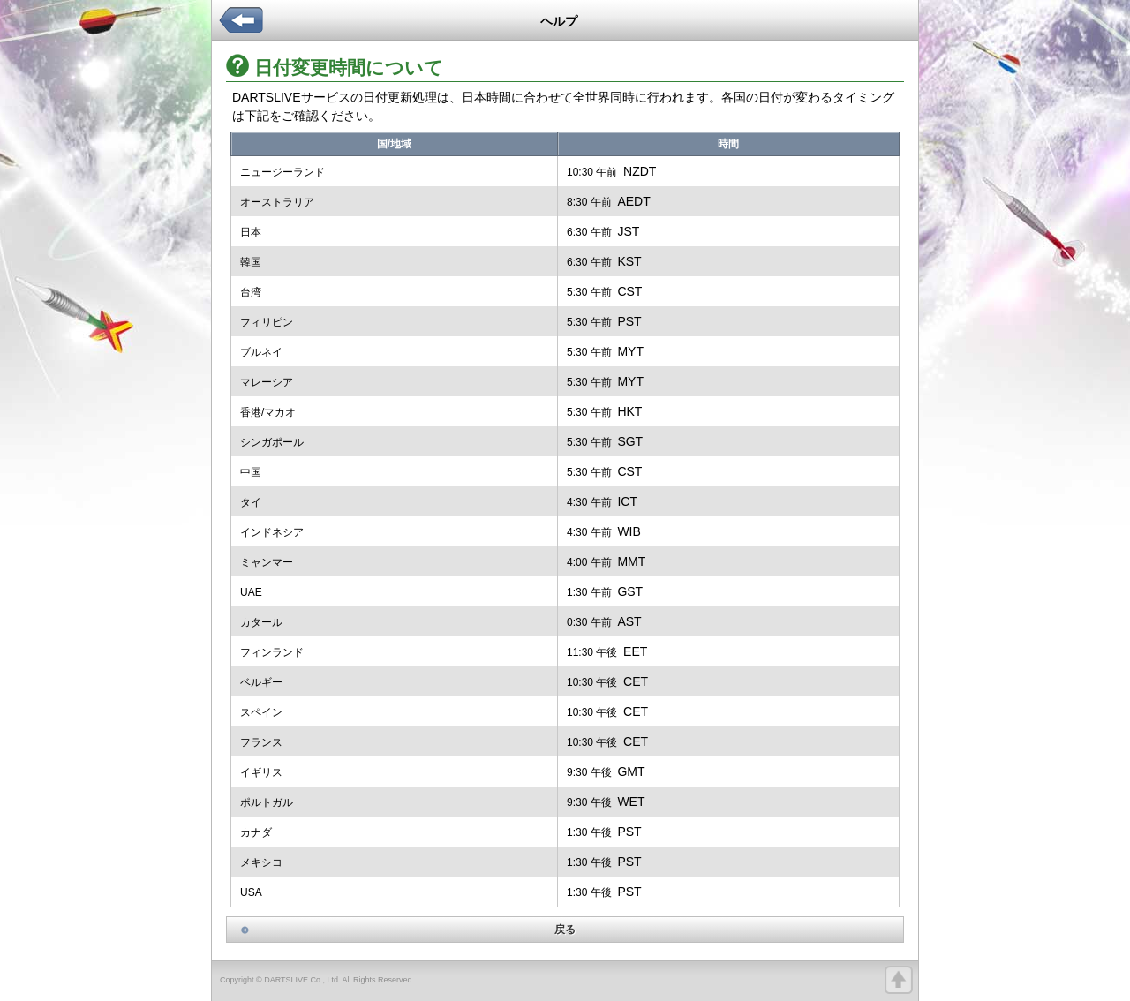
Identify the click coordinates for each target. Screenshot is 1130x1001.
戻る (565, 929)
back (241, 27)
